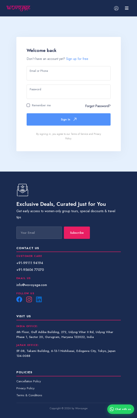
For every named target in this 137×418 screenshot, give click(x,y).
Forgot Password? (98, 106)
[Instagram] (29, 299)
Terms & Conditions (29, 395)
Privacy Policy (25, 388)
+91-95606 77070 (30, 269)
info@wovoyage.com (31, 285)
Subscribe (77, 232)
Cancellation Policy (28, 381)
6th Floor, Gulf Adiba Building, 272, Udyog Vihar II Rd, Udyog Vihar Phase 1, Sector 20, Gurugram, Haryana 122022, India (64, 334)
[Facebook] (19, 299)
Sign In (68, 119)
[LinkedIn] (39, 299)
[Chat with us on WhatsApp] (120, 409)
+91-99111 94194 (29, 263)
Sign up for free (77, 58)
